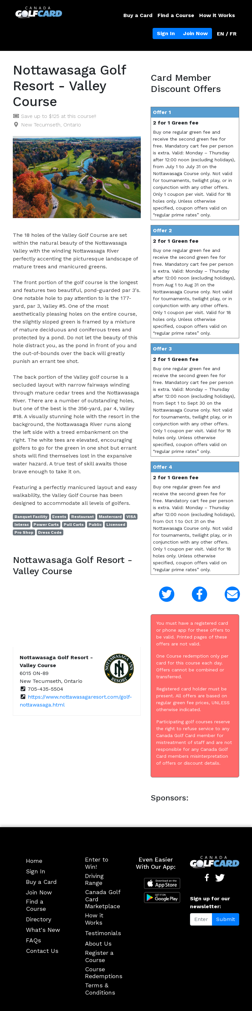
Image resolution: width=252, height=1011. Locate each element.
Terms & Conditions (100, 989)
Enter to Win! (96, 863)
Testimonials (103, 933)
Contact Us (42, 950)
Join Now (195, 33)
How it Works (217, 15)
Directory (38, 919)
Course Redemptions (103, 973)
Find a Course (176, 15)
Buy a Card (138, 15)
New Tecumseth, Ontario (51, 125)
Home (34, 860)
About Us (98, 943)
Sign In (166, 33)
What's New (43, 929)
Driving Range (94, 879)
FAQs (33, 940)
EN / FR (227, 34)
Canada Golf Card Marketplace (102, 899)
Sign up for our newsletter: (210, 902)
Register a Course (99, 956)
